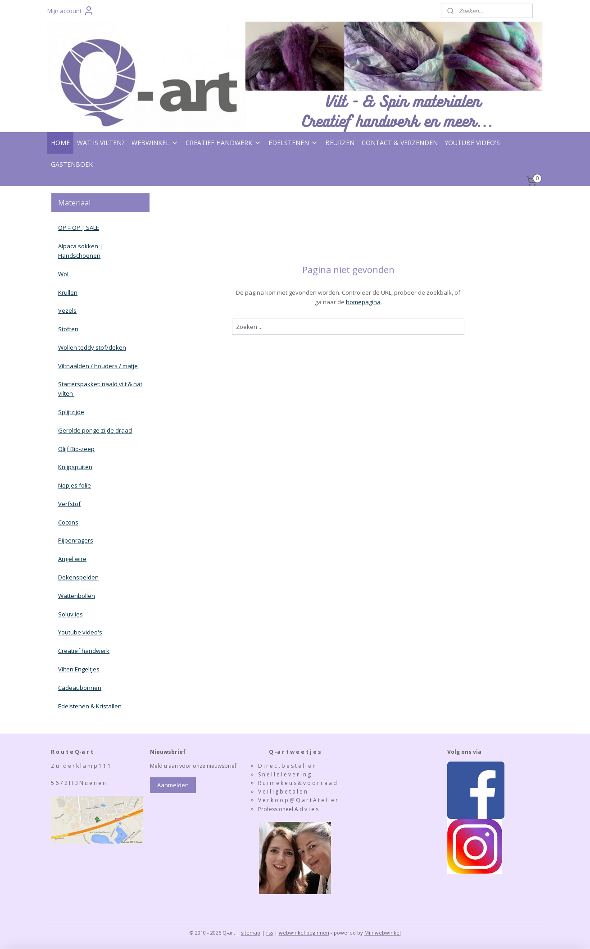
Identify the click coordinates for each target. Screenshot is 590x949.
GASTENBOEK (72, 164)
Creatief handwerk (83, 651)
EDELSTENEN (293, 142)
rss (269, 932)
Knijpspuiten (75, 467)
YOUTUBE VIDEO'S (472, 142)
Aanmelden (173, 785)
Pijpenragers (75, 540)
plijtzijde (73, 412)
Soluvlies (70, 614)
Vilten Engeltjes (79, 669)
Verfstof (69, 504)
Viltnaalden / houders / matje (98, 366)
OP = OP (69, 228)
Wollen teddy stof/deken (92, 347)
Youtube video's (80, 632)
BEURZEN (339, 142)
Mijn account (70, 10)
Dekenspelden (78, 577)
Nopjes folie (74, 485)
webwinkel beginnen (304, 932)
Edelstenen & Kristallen (90, 706)
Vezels (67, 310)
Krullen (67, 292)
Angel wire (72, 559)
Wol (63, 274)
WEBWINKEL (155, 142)
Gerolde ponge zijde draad (95, 430)
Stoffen (68, 329)
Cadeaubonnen (79, 688)
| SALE (89, 228)
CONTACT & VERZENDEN (400, 142)
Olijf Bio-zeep (76, 449)
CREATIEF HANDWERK (223, 142)
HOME (60, 142)
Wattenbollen (76, 596)
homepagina (362, 302)
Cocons (68, 522)
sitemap (250, 932)
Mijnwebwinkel (382, 932)
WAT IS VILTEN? (100, 142)
